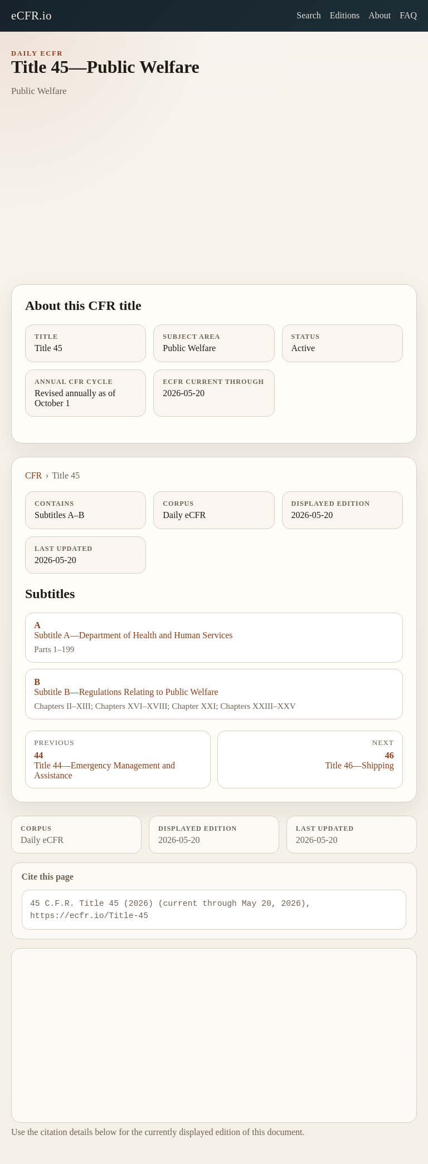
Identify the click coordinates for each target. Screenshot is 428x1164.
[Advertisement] (214, 201)
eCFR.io (31, 15)
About (379, 15)
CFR (33, 475)
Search (308, 15)
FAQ (408, 15)
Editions (344, 15)
